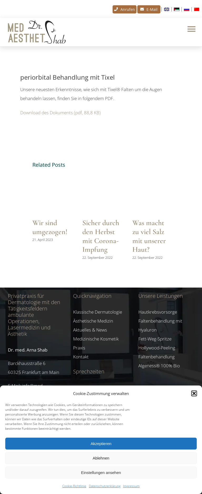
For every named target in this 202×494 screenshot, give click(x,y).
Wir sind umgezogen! (49, 227)
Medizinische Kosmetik (96, 339)
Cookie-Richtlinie (74, 486)
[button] (194, 393)
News (27, 60)
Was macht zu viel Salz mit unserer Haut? (149, 236)
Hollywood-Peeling (156, 348)
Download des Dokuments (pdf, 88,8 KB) (60, 113)
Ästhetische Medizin (93, 321)
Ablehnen (101, 458)
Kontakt (81, 357)
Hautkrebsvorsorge (157, 312)
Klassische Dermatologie (97, 312)
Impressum (131, 486)
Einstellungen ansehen (101, 472)
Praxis (79, 348)
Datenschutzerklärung (104, 486)
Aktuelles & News (90, 330)
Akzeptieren (100, 443)
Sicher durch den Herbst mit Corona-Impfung (100, 236)
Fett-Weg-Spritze (154, 339)
